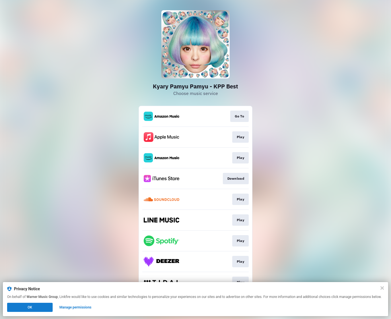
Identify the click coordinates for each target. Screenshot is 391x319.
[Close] (382, 288)
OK (30, 307)
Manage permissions (75, 307)
